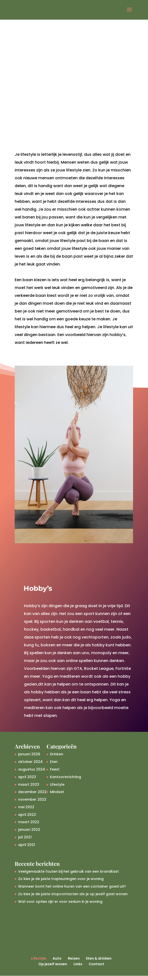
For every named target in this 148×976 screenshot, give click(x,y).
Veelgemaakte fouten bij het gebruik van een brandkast (68, 871)
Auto (57, 958)
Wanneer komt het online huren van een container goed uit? (72, 886)
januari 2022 (29, 829)
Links (78, 964)
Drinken (56, 754)
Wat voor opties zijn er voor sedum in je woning (60, 901)
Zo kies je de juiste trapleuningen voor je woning (61, 878)
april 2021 (26, 844)
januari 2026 (29, 754)
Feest (55, 769)
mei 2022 (26, 807)
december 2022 (32, 791)
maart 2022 (28, 821)
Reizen (74, 958)
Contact (96, 964)
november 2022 (32, 799)
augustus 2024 (31, 769)
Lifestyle (57, 784)
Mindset (57, 791)
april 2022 (27, 814)
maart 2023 (28, 784)
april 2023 (27, 776)
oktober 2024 (30, 761)
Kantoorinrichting (65, 776)
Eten (54, 761)
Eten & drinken (98, 958)
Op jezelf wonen (52, 964)
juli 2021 (25, 837)
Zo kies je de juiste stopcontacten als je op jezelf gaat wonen (73, 894)
